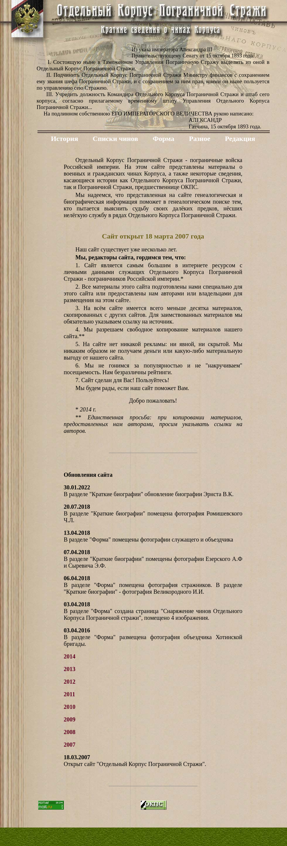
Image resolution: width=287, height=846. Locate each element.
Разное (199, 138)
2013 (70, 669)
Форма (163, 138)
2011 (69, 694)
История (64, 138)
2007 (70, 744)
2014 (70, 656)
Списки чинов (115, 138)
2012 (70, 681)
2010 (70, 707)
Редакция (240, 138)
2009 (70, 719)
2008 (70, 732)
